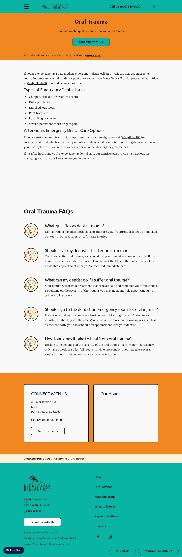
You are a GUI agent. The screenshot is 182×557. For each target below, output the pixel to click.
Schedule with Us (91, 42)
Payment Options (106, 516)
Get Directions (48, 431)
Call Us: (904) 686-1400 (125, 6)
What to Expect (105, 506)
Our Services (103, 487)
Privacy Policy (31, 543)
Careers (66, 543)
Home (98, 477)
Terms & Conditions (50, 543)
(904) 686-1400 (93, 55)
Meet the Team (105, 496)
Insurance (101, 526)
